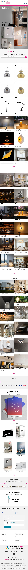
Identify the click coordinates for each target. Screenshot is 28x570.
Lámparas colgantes (4, 540)
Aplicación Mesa (17, 540)
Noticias (14, 278)
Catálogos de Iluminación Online (14, 392)
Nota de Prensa (12, 559)
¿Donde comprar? (14, 492)
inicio (8, 3)
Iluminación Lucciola (4, 533)
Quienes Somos (6, 559)
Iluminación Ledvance (4, 534)
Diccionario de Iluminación (20, 559)
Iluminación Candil (4, 535)
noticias (22, 3)
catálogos (17, 3)
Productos (14, 52)
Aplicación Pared (17, 541)
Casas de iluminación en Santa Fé (19, 534)
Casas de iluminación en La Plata (19, 535)
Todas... (16, 536)
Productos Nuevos (14, 66)
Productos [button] (12, 3)
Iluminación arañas (4, 541)
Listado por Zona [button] (14, 483)
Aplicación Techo (17, 542)
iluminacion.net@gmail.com (14, 557)
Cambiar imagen (13, 522)
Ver (14, 166)
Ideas (14, 172)
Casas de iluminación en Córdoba (19, 533)
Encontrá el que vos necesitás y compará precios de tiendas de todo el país (14, 54)
